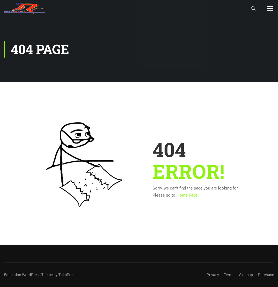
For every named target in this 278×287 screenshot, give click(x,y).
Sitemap (246, 275)
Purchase (266, 275)
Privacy (213, 275)
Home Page (187, 195)
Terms (229, 275)
